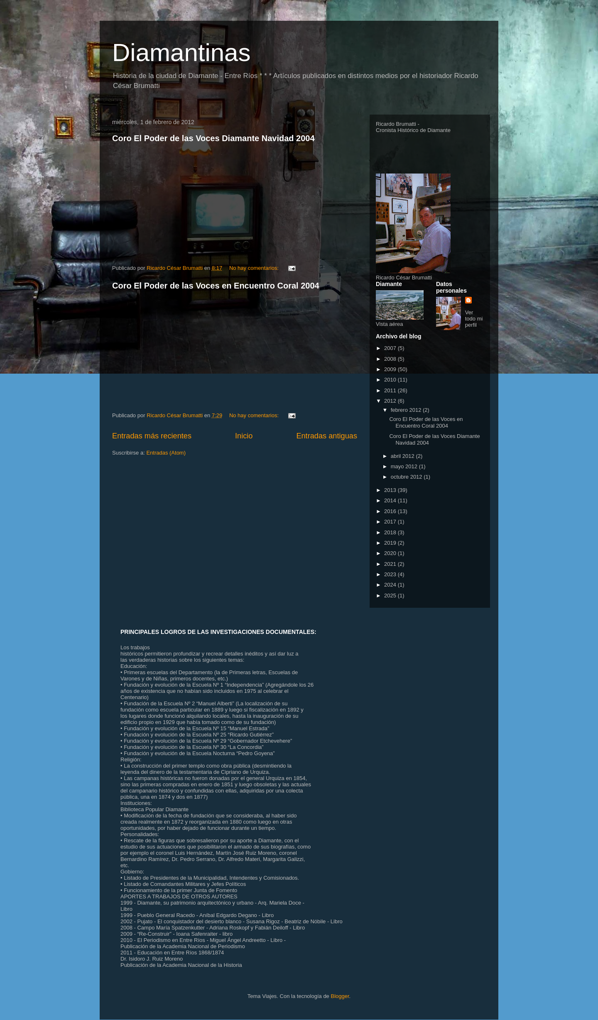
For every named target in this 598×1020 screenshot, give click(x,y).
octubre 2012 (407, 477)
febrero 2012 (407, 410)
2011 (391, 390)
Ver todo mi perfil (474, 318)
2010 (391, 380)
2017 (391, 522)
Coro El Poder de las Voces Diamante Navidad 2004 (213, 138)
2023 (391, 574)
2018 (391, 532)
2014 (391, 500)
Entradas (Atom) (166, 453)
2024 (391, 585)
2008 (391, 359)
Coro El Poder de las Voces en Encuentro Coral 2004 (215, 285)
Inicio (243, 436)
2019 (391, 543)
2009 (391, 369)
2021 (391, 564)
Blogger (340, 996)
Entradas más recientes (151, 436)
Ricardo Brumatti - (397, 124)
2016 (391, 511)
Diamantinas (181, 52)
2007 (391, 348)
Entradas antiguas (326, 436)
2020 (391, 553)
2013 (391, 490)
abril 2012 (403, 456)
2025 (391, 595)
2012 (391, 401)
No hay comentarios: (254, 268)
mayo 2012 (405, 466)
